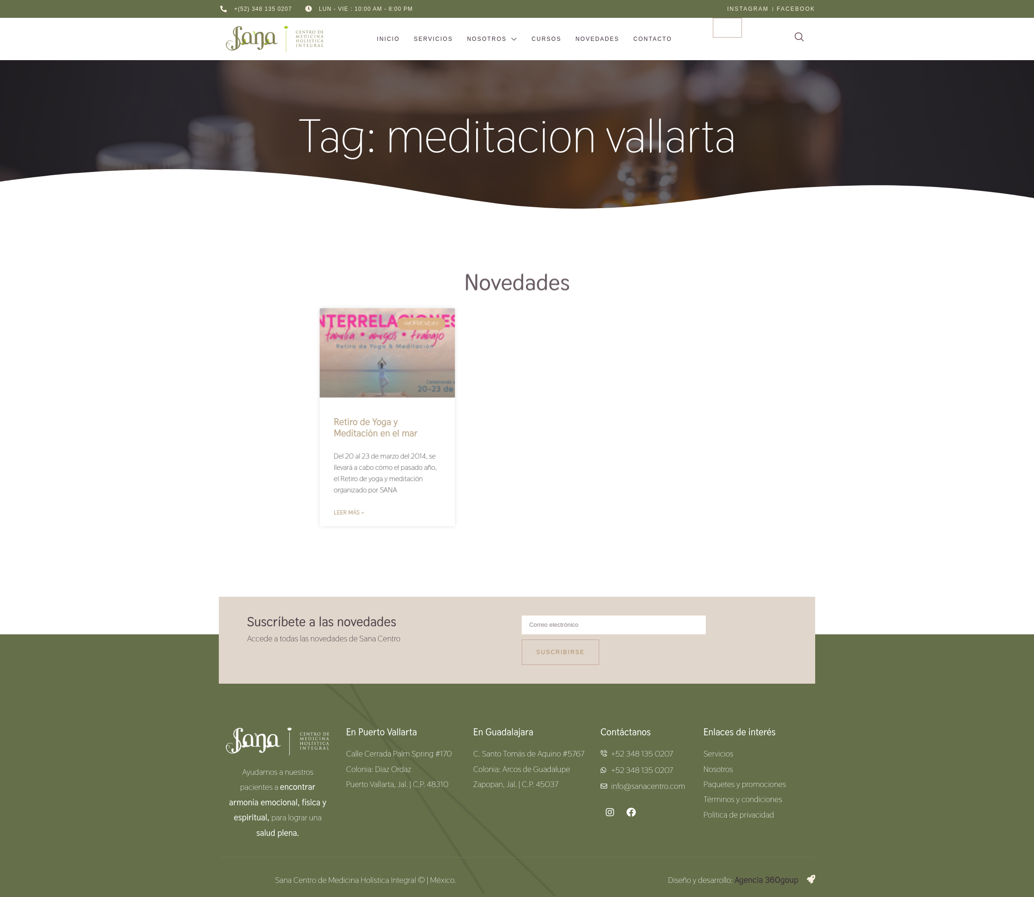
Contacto (652, 39)
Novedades (597, 39)
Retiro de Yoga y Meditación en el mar (478, 427)
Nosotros (492, 40)
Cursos (546, 39)
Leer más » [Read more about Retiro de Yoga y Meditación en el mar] (451, 512)
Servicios (433, 39)
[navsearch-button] (799, 39)
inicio (388, 39)
